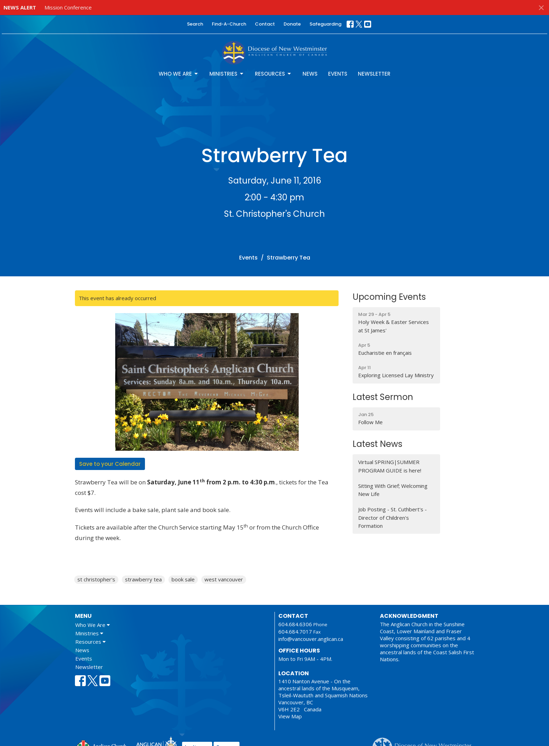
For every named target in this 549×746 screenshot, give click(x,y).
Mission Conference (68, 7)
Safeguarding (325, 24)
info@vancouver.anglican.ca (310, 638)
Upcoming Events (389, 297)
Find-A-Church (229, 24)
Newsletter (374, 73)
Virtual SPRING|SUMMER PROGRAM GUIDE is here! (389, 466)
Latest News (377, 444)
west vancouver (223, 579)
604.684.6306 (295, 624)
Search (195, 24)
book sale (183, 579)
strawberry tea (143, 579)
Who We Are (179, 73)
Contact (265, 24)
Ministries (226, 73)
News (310, 73)
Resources (273, 73)
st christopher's (96, 579)
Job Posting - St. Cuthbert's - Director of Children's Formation (392, 517)
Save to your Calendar (110, 464)
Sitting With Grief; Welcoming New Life (393, 489)
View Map (290, 716)
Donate (292, 24)
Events (337, 73)
